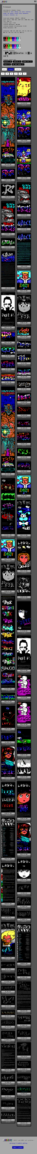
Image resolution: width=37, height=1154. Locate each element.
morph (4, 13)
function (28, 11)
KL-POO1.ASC (24, 893)
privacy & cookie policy (18, 1143)
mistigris (6, 15)
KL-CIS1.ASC (8, 1026)
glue (23, 11)
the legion (10, 13)
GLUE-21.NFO (24, 266)
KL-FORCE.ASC (23, 906)
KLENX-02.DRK (8, 728)
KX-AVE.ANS (24, 389)
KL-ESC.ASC (8, 969)
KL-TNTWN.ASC (23, 1069)
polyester (25, 13)
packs (4, 69)
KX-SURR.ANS (24, 428)
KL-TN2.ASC (8, 991)
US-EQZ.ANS (8, 355)
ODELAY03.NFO (23, 1010)
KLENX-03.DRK (23, 597)
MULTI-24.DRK (8, 777)
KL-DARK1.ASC (23, 1025)
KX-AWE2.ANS (8, 382)
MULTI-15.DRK (23, 570)
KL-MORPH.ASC (23, 919)
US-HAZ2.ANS (24, 402)
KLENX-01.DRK (8, 179)
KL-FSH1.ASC (8, 1016)
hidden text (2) (27, 61)
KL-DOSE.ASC (24, 1093)
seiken (16, 13)
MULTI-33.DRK (23, 336)
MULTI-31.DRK (8, 342)
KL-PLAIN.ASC (8, 1107)
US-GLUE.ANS (24, 229)
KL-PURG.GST (8, 742)
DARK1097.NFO (8, 903)
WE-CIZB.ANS (8, 164)
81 (4, 45)
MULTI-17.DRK (8, 957)
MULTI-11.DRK (8, 327)
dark (12, 11)
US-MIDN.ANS (24, 215)
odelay (16, 11)
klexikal (12, 15)
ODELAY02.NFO (8, 1069)
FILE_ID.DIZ (8, 196)
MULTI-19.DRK (23, 290)
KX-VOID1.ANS (8, 247)
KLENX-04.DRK (23, 322)
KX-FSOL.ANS (24, 457)
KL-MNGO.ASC (24, 1082)
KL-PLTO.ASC (8, 1006)
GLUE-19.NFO (8, 288)
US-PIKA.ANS (24, 103)
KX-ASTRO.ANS (23, 349)
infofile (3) (17, 61)
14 (4, 40)
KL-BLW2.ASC (24, 1038)
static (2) (7, 64)
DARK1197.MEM (8, 858)
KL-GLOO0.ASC (8, 981)
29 (19, 38)
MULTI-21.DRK (23, 535)
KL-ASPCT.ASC (8, 1119)
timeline (18, 69)
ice (17, 15)
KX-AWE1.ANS (24, 471)
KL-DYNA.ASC (8, 1082)
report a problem (18, 1147)
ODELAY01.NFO (23, 1123)
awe (20, 11)
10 (19, 40)
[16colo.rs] (4, 2)
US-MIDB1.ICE (8, 233)
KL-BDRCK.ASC (8, 1039)
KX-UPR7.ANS (8, 369)
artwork (11, 69)
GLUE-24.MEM (24, 177)
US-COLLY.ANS (8, 688)
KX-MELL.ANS (24, 443)
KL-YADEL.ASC (23, 977)
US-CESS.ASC (8, 917)
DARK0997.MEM (23, 963)
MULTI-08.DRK (23, 724)
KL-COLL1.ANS (8, 535)
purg (20, 13)
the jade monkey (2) (18, 64)
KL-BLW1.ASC (8, 1096)
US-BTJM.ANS (24, 697)
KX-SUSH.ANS (24, 415)
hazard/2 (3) (7, 61)
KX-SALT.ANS (24, 376)
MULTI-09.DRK (8, 701)
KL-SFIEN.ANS (23, 631)
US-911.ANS (24, 363)
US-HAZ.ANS (24, 495)
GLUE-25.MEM (24, 140)
